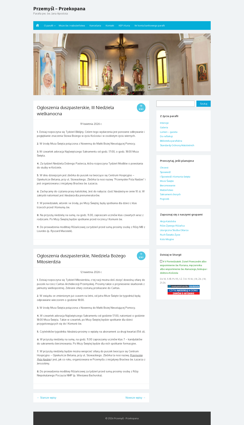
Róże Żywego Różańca (172, 225)
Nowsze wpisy (136, 397)
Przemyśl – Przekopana (59, 9)
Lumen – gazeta (168, 131)
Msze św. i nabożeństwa (72, 25)
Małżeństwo (166, 190)
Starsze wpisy (46, 397)
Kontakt (110, 25)
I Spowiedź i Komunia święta (175, 176)
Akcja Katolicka (168, 221)
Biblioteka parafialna (171, 140)
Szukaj (203, 103)
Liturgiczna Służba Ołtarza (174, 230)
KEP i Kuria (124, 25)
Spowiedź (165, 172)
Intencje (164, 122)
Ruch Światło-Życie (170, 234)
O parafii (48, 25)
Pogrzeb (164, 198)
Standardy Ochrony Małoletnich (177, 145)
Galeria (164, 127)
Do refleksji (166, 136)
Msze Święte (167, 180)
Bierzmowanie (167, 185)
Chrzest (164, 167)
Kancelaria (95, 25)
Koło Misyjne (167, 239)
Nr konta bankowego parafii (150, 25)
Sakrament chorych (170, 194)
